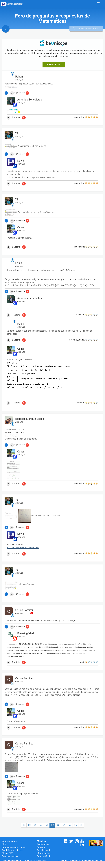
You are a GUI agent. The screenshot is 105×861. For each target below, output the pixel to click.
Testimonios (43, 844)
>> (81, 825)
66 (75, 825)
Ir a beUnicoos (53, 64)
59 (35, 825)
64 (64, 825)
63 (58, 825)
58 (29, 825)
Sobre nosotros (9, 841)
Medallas (41, 841)
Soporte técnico (44, 856)
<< (24, 825)
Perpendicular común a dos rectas (23, 547)
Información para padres (13, 847)
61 (46, 825)
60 (41, 825)
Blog (4, 844)
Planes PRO (7, 853)
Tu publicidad (43, 850)
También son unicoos (12, 850)
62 (52, 825)
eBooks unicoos (44, 853)
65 (70, 825)
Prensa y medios (10, 856)
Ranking (41, 847)
